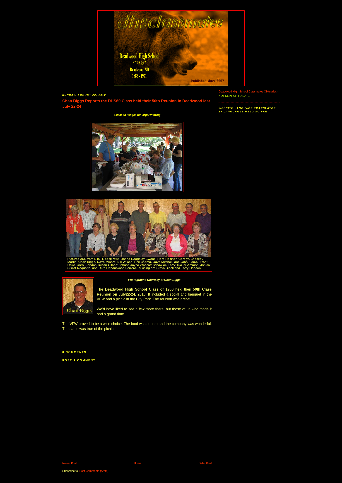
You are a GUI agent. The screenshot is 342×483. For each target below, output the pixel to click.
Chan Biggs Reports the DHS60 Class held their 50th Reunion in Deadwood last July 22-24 (136, 104)
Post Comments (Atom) (93, 471)
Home (137, 463)
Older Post (205, 463)
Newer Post (69, 463)
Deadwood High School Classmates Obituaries (248, 91)
